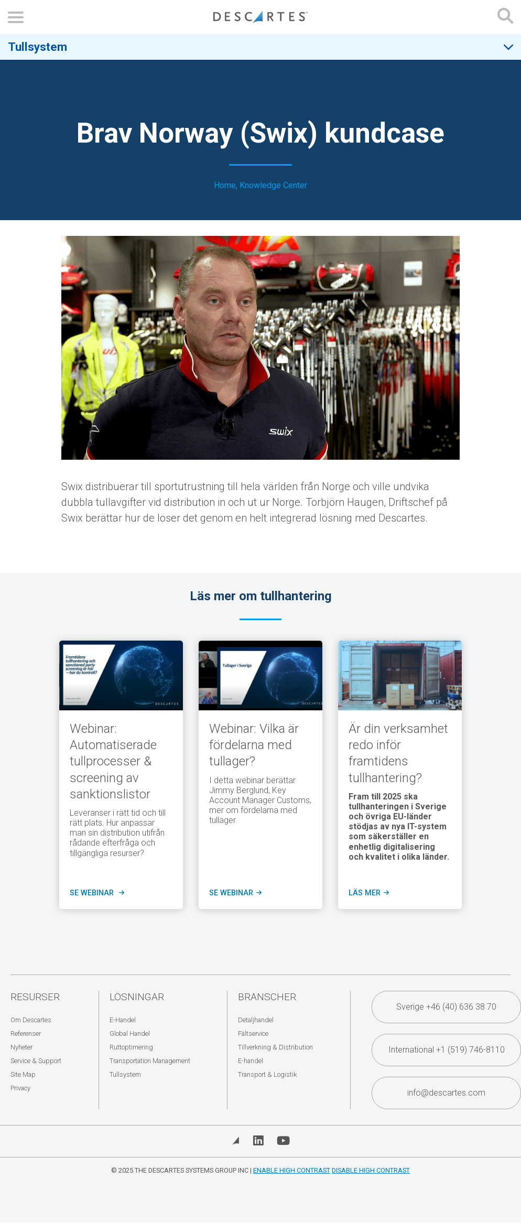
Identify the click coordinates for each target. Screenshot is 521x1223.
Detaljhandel (256, 1020)
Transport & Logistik (267, 1074)
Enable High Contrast (291, 1170)
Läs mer (368, 893)
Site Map (23, 1074)
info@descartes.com (446, 1093)
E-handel (250, 1061)
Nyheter (21, 1047)
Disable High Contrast (371, 1170)
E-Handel (123, 1020)
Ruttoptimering (131, 1047)
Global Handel (130, 1033)
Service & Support (35, 1061)
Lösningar (137, 997)
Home (225, 185)
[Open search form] (505, 17)
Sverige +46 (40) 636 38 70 (446, 1007)
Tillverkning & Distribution (275, 1047)
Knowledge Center (273, 185)
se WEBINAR (96, 893)
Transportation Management (150, 1061)
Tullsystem (37, 46)
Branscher (267, 997)
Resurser (35, 997)
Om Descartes (30, 1020)
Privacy (20, 1088)
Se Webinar (234, 893)
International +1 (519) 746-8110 (446, 1050)
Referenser (25, 1033)
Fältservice (253, 1033)
